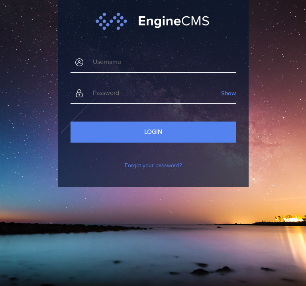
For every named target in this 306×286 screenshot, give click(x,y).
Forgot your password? (153, 165)
